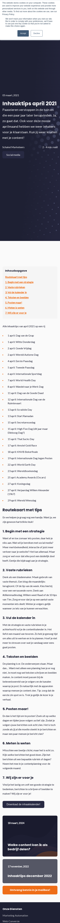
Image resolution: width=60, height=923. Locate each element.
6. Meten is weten (14, 307)
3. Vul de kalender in (16, 292)
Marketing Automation (15, 915)
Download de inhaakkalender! (23, 804)
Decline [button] (36, 33)
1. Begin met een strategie (19, 282)
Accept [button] (23, 33)
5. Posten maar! (13, 302)
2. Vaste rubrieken (15, 287)
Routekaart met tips (16, 276)
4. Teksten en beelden (17, 297)
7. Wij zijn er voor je (15, 312)
